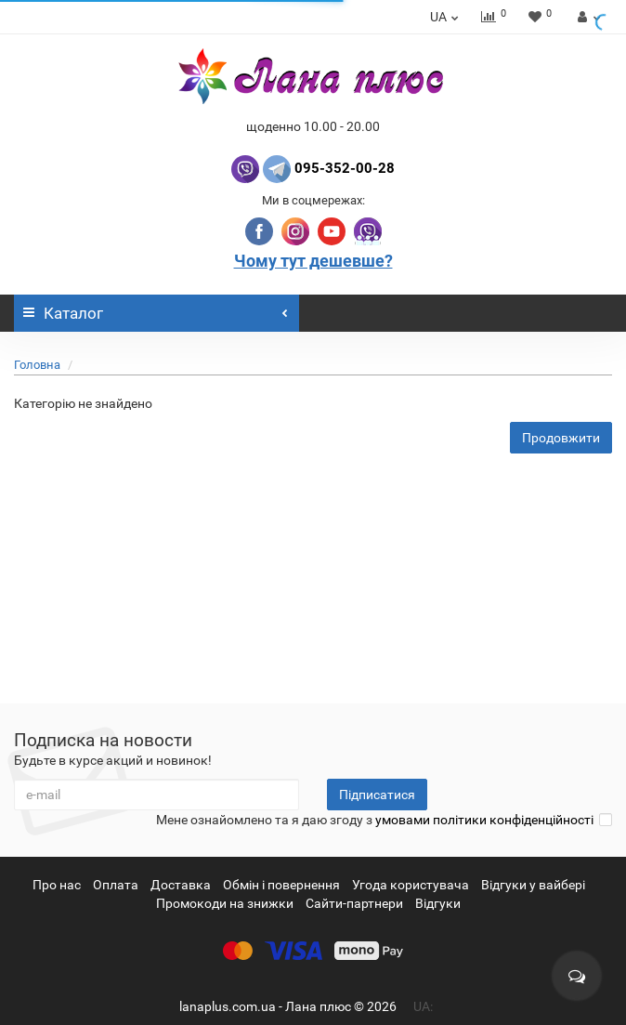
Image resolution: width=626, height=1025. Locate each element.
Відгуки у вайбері (533, 884)
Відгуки (438, 903)
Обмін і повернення (281, 884)
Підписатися (377, 794)
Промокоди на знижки (224, 903)
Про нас (57, 884)
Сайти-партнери (354, 903)
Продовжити (561, 437)
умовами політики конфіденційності (484, 819)
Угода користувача (410, 884)
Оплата (115, 884)
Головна (37, 365)
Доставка (180, 884)
